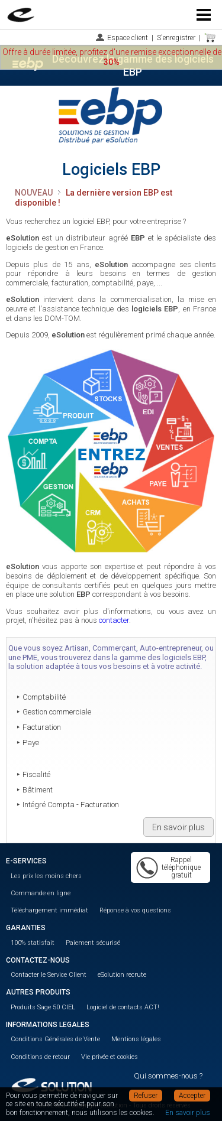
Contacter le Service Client (48, 975)
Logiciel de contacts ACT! (122, 1007)
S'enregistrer (176, 38)
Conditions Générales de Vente (55, 1039)
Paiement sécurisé (93, 943)
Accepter (192, 1095)
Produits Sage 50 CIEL (43, 1007)
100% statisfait (32, 943)
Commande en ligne (40, 893)
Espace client (127, 38)
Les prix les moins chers (46, 876)
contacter (114, 620)
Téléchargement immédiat (49, 910)
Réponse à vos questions (135, 910)
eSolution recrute (122, 975)
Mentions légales (136, 1039)
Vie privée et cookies (109, 1057)
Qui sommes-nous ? (168, 1075)
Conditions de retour (40, 1057)
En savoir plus (178, 827)
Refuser (145, 1095)
